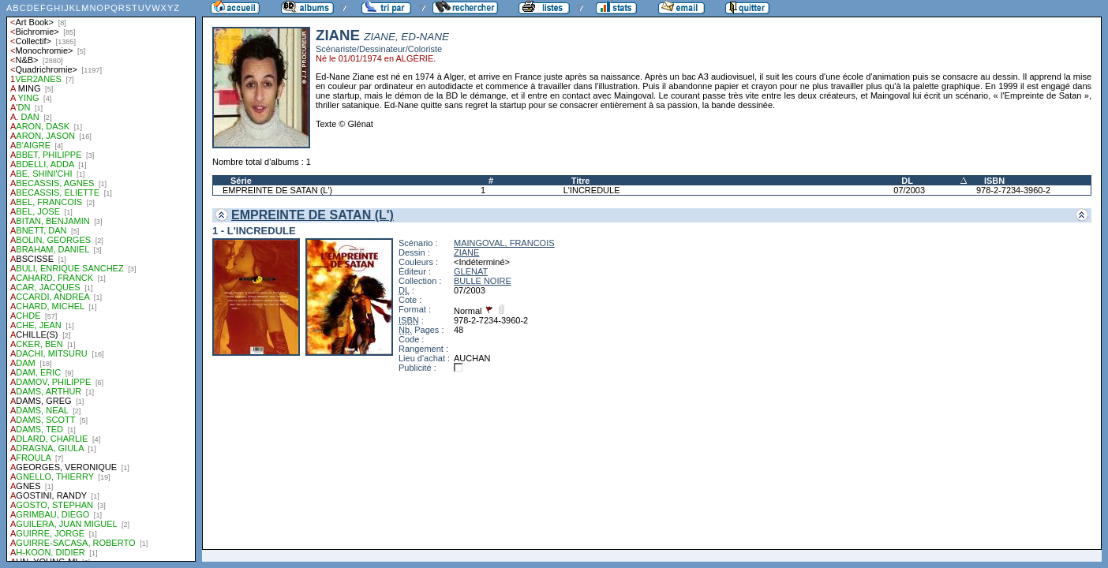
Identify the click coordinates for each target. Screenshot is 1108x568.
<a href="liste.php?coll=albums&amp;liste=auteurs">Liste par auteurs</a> (101, 281)
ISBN (994, 180)
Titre (580, 180)
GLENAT (471, 271)
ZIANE (466, 252)
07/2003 (909, 190)
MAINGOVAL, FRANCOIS (504, 243)
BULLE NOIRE (482, 281)
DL (907, 180)
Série (241, 180)
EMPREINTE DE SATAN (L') (277, 190)
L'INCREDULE (591, 190)
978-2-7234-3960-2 (1013, 190)
